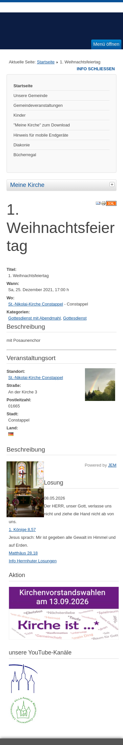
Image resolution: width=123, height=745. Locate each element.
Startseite (45, 61)
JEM (112, 465)
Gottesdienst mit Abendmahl (34, 318)
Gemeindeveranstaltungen (38, 105)
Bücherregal (24, 154)
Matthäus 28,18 (23, 553)
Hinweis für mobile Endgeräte (40, 135)
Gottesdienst (75, 318)
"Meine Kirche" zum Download (41, 125)
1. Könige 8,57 (22, 529)
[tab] (113, 184)
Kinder (19, 115)
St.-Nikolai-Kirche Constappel (35, 304)
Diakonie (21, 144)
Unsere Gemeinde (30, 95)
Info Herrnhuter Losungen (33, 560)
